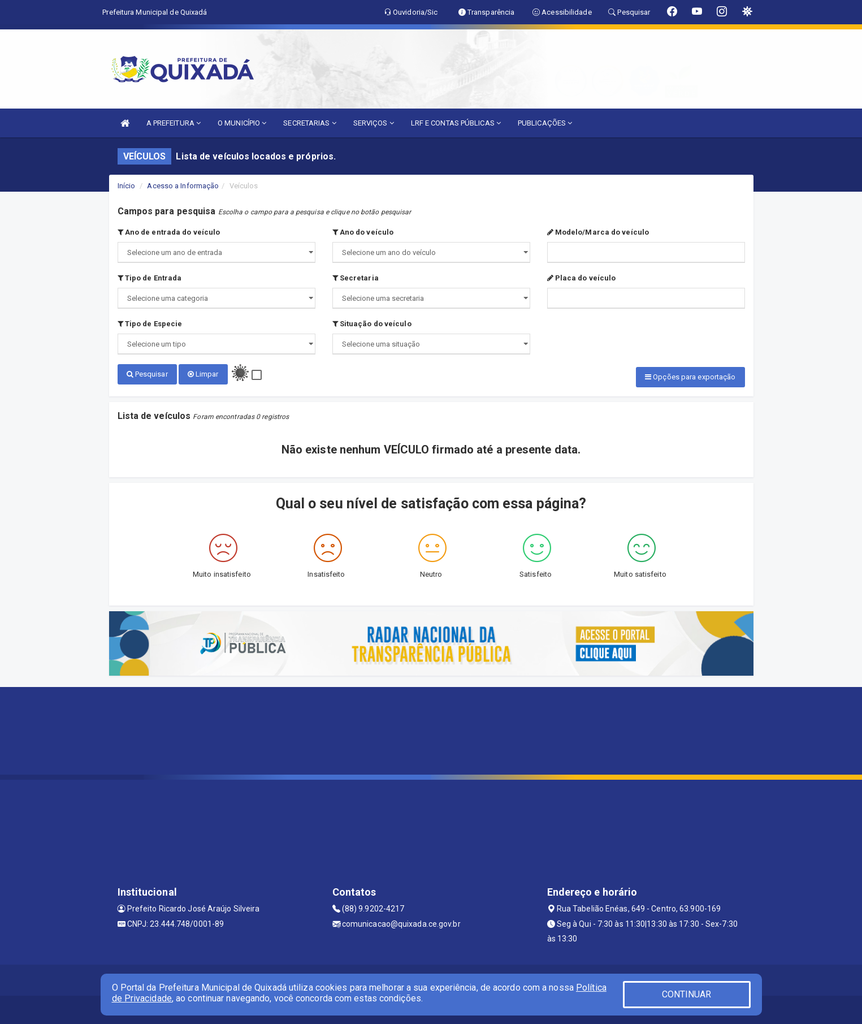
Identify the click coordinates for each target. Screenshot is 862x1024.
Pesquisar (147, 374)
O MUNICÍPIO (242, 123)
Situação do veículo (371, 323)
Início (127, 186)
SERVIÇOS (373, 123)
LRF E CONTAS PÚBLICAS (456, 123)
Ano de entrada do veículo (169, 232)
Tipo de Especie (150, 323)
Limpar (203, 374)
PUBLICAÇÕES (545, 123)
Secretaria (355, 278)
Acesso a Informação (183, 186)
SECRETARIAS (309, 123)
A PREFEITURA (173, 123)
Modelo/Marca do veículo (598, 232)
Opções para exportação (690, 377)
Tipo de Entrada (150, 278)
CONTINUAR (687, 994)
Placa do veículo (581, 278)
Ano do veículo (363, 232)
